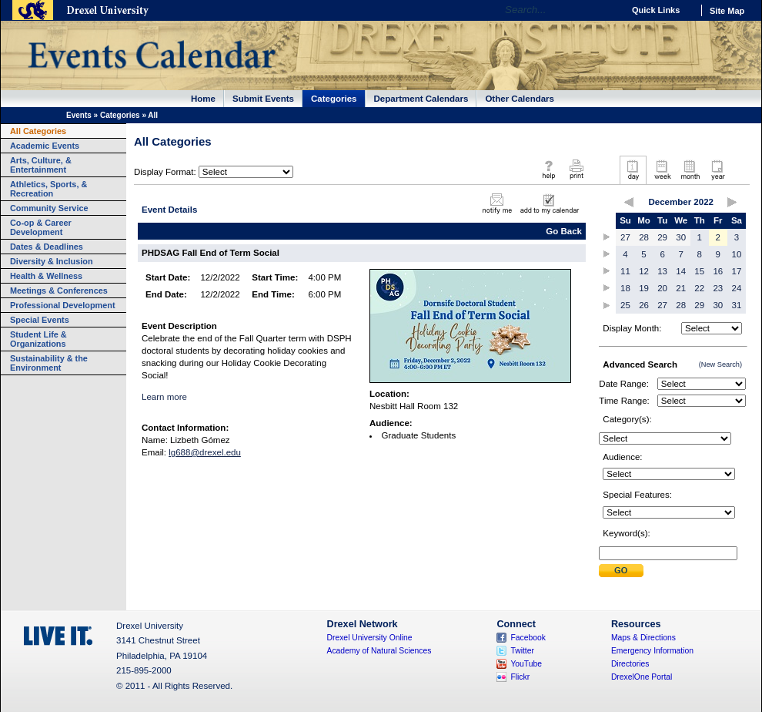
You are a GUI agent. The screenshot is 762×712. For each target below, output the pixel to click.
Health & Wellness (46, 275)
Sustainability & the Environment (49, 363)
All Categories (38, 131)
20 (662, 288)
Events (79, 115)
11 (625, 271)
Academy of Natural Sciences (379, 651)
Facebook (528, 637)
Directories (630, 664)
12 (644, 271)
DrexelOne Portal (641, 677)
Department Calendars (421, 98)
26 (644, 305)
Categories (334, 98)
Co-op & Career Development (41, 227)
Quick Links (656, 10)
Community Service (49, 208)
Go (608, 10)
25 (625, 305)
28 (644, 237)
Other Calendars (519, 98)
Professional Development (62, 305)
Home (203, 98)
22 (699, 288)
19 (644, 288)
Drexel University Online (370, 637)
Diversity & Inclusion (51, 261)
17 (737, 271)
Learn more (164, 396)
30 (681, 237)
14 (681, 271)
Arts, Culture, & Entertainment (41, 165)
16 (718, 271)
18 (625, 288)
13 (662, 271)
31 (737, 305)
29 (662, 237)
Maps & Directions (643, 637)
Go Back (564, 231)
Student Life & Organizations (38, 339)
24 (737, 288)
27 (625, 237)
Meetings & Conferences (59, 290)
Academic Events (44, 145)
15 (699, 271)
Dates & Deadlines (46, 246)
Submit (621, 570)
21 (681, 288)
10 (737, 254)
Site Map (727, 10)
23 (718, 288)
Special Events (39, 319)
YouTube (526, 664)
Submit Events (263, 98)
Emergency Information (652, 651)
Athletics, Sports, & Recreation (48, 189)
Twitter (522, 651)
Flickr (520, 677)
